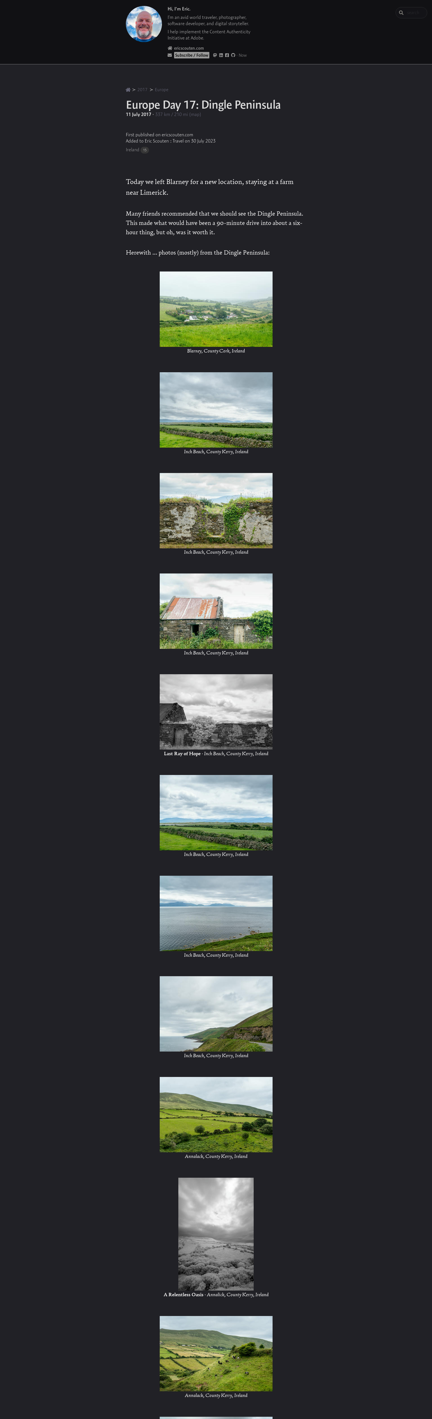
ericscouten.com (186, 48)
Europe (161, 89)
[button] (100, 1395)
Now (243, 55)
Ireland (132, 149)
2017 (142, 89)
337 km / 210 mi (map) (178, 114)
